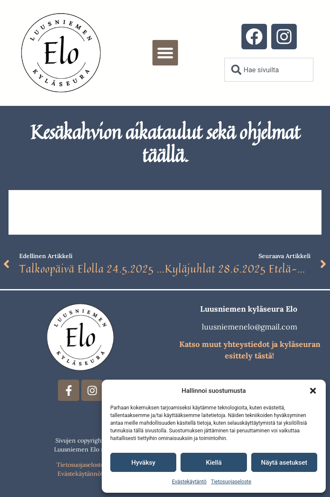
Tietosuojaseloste (231, 482)
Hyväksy (143, 462)
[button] (313, 390)
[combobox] (268, 70)
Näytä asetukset (284, 462)
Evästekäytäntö (189, 482)
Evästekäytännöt (80, 473)
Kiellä (213, 462)
